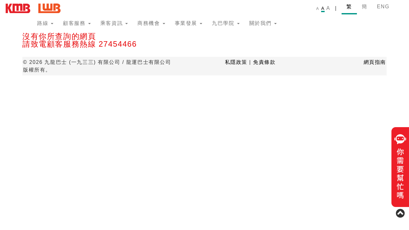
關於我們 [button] (263, 23)
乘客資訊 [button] (114, 23)
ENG (383, 6)
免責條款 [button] (264, 62)
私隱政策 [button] (236, 62)
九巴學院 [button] (225, 23)
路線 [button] (45, 23)
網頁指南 (375, 62)
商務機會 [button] (151, 23)
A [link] (317, 8)
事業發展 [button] (188, 23)
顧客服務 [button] (76, 23)
